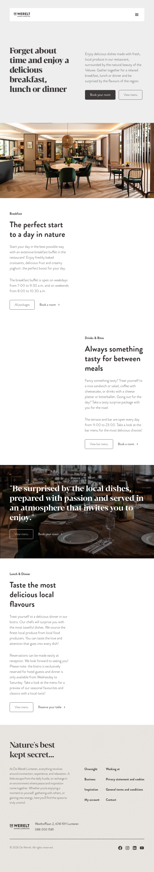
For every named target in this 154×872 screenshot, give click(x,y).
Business (89, 779)
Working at (113, 769)
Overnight (90, 769)
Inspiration (91, 789)
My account (91, 799)
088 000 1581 (44, 829)
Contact (111, 799)
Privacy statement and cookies (125, 779)
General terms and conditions (124, 789)
